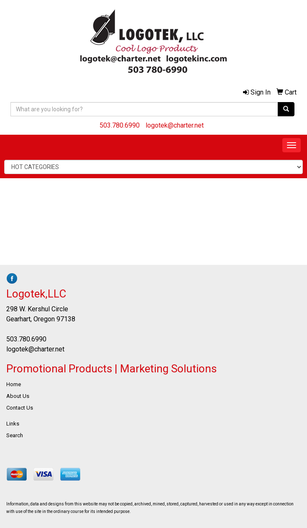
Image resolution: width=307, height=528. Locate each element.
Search (14, 435)
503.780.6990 (120, 125)
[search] (286, 109)
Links (12, 423)
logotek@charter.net (175, 125)
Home (13, 384)
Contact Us (19, 408)
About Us (17, 396)
